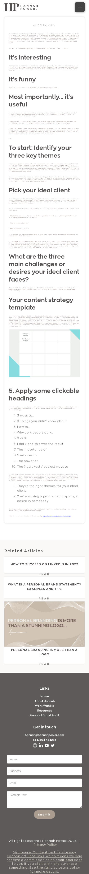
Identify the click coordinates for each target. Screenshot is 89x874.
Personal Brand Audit (44, 717)
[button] (80, 7)
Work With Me (44, 707)
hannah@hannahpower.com (44, 737)
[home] (21, 7)
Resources (44, 712)
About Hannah (45, 703)
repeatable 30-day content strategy (57, 516)
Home (44, 698)
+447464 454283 (44, 741)
